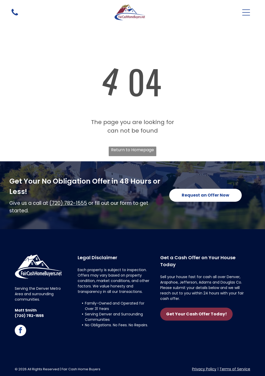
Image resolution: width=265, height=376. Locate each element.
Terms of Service (234, 369)
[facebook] (20, 331)
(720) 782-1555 (68, 203)
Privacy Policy (204, 369)
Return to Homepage (132, 150)
